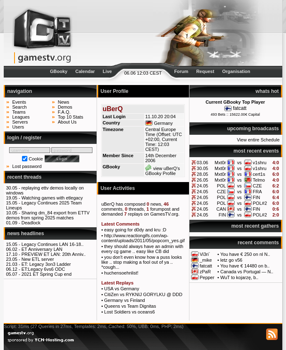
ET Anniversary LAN (42, 249)
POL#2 (260, 203)
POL (221, 185)
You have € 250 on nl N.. (245, 254)
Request (205, 71)
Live (107, 71)
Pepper (207, 277)
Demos (65, 107)
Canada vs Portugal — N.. (247, 271)
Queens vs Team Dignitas (130, 306)
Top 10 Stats (70, 116)
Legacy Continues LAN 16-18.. (53, 244)
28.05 (202, 174)
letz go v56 (231, 260)
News (63, 102)
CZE (257, 185)
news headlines (25, 233)
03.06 (202, 162)
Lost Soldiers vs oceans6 (129, 311)
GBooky (58, 71)
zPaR (205, 271)
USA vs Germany (121, 288)
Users (18, 126)
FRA (257, 191)
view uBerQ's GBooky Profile (162, 171)
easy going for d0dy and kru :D (135, 229)
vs (239, 162)
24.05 (202, 185)
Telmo (259, 179)
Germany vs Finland (124, 300)
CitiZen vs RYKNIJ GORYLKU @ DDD (143, 294)
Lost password (26, 166)
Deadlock (31, 222)
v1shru (260, 162)
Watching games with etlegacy (52, 197)
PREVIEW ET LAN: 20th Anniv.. (54, 254)
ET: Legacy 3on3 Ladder (46, 264)
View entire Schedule (258, 139)
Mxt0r (220, 162)
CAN (221, 209)
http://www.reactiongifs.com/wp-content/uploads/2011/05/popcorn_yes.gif (142, 238)
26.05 (202, 179)
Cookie (36, 158)
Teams (18, 111)
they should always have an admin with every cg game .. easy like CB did (142, 249)
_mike (206, 260)
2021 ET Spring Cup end (47, 274)
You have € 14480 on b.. (245, 265)
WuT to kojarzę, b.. (240, 277)
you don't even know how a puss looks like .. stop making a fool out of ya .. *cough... (141, 262)
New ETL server (38, 259)
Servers (20, 121)
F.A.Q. (64, 111)
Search (19, 107)
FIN (256, 197)
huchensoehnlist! (121, 272)
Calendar (85, 71)
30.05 (202, 168)
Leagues (20, 116)
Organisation (236, 71)
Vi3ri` (205, 254)
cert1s (259, 174)
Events (19, 102)
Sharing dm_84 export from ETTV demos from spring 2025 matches (48, 215)
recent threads (24, 177)
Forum (181, 71)
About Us (67, 121)
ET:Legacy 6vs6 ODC (43, 269)
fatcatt (240, 108)
